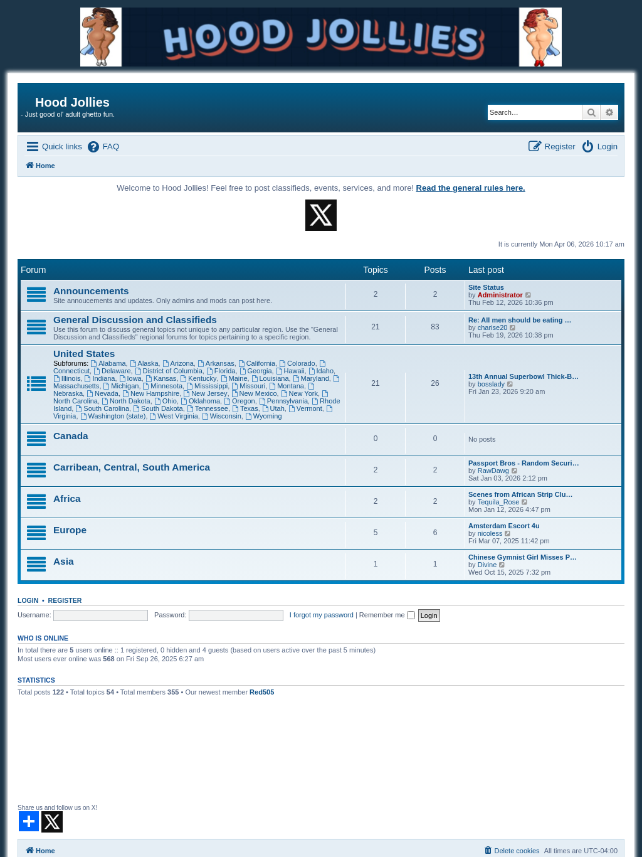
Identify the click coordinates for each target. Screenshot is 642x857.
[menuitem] (102, 146)
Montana (286, 386)
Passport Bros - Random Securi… (523, 463)
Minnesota (163, 386)
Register (65, 600)
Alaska (144, 363)
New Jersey (205, 393)
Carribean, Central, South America (131, 467)
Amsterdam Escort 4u (504, 526)
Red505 (262, 692)
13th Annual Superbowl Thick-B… (523, 376)
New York (299, 393)
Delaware (111, 371)
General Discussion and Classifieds (135, 319)
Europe (70, 529)
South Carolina (102, 408)
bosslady (491, 384)
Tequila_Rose (499, 502)
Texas (245, 408)
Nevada (102, 393)
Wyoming (263, 416)
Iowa (130, 378)
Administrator (500, 295)
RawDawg (493, 470)
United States (84, 353)
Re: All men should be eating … (520, 320)
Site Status (486, 287)
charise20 (493, 327)
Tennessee (207, 408)
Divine (487, 564)
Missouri (248, 386)
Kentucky (199, 378)
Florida (220, 371)
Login (28, 600)
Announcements (91, 290)
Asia (63, 561)
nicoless (490, 533)
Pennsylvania (283, 401)
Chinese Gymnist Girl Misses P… (522, 557)
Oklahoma (200, 401)
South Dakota (158, 408)
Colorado (297, 363)
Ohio (165, 401)
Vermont (305, 408)
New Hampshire (150, 393)
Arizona (178, 363)
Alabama (107, 363)
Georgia (255, 371)
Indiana (100, 378)
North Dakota (126, 401)
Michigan (121, 386)
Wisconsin (221, 416)
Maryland (311, 378)
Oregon (239, 401)
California (256, 363)
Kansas (161, 378)
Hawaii (290, 371)
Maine (234, 378)
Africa (67, 498)
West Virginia (174, 416)
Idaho (321, 371)
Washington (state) (113, 416)
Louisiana (270, 378)
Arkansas (215, 363)
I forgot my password (322, 615)
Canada (70, 435)
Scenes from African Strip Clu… (520, 494)
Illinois (66, 378)
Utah (273, 408)
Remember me (387, 615)
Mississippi (207, 386)
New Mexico (254, 393)
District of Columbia (169, 371)
